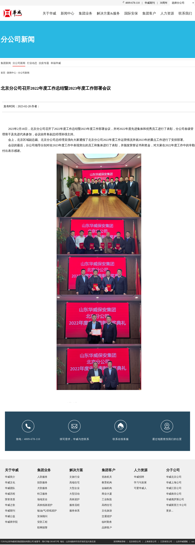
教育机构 (107, 483)
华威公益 (10, 516)
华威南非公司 (173, 494)
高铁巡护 (74, 500)
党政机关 (107, 477)
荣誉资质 (10, 500)
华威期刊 (150, 2)
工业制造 (107, 500)
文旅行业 (74, 477)
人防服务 (42, 477)
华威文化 (10, 483)
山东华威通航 (182, 542)
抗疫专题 (44, 63)
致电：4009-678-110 (28, 439)
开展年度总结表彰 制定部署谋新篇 (101, 401)
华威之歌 (10, 505)
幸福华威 (56, 63)
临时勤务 (107, 522)
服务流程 (74, 505)
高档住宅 (107, 505)
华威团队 (10, 488)
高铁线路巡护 (44, 505)
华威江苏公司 (173, 488)
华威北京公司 (173, 477)
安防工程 (42, 522)
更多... (169, 511)
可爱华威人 (140, 488)
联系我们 (185, 13)
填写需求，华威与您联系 (74, 439)
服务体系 (74, 511)
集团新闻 (6, 63)
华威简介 (10, 477)
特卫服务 (42, 494)
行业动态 (32, 63)
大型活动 (74, 494)
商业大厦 (107, 494)
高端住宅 (74, 483)
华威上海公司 (173, 483)
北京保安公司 (135, 542)
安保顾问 (42, 516)
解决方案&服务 (108, 13)
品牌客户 (107, 528)
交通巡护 (107, 516)
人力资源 (167, 13)
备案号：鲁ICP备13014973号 (46, 542)
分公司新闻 (19, 63)
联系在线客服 (121, 439)
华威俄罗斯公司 (175, 500)
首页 (3, 73)
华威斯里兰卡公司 (176, 505)
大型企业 (74, 488)
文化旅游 (107, 511)
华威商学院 (11, 522)
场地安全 (42, 500)
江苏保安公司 (166, 542)
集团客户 (149, 13)
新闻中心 (67, 13)
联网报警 (42, 528)
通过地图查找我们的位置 (167, 439)
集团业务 (85, 13)
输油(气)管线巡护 (47, 511)
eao (193, 542)
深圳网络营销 (119, 542)
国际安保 (131, 13)
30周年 (163, 2)
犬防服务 (42, 488)
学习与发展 (140, 483)
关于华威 (49, 13)
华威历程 (10, 494)
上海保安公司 (150, 542)
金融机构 (107, 488)
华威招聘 (139, 477)
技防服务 (42, 483)
